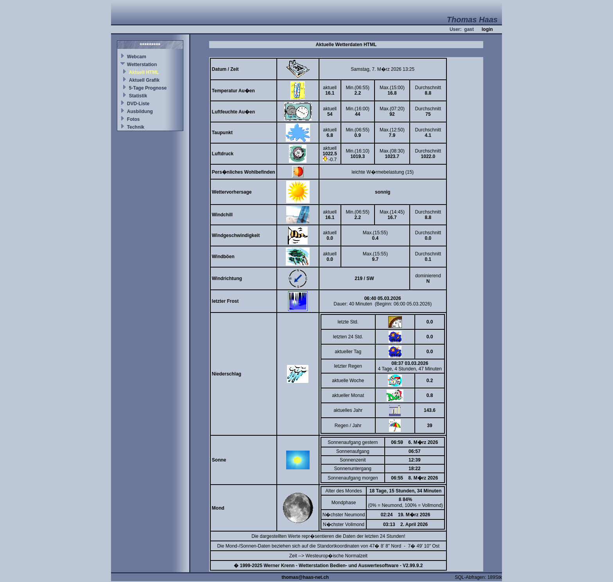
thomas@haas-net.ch (305, 577)
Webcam (136, 56)
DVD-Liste (138, 103)
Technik (135, 127)
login (487, 29)
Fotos (133, 119)
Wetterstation (142, 64)
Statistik (138, 96)
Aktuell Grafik (144, 80)
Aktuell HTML (144, 72)
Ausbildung (140, 111)
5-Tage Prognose (148, 88)
